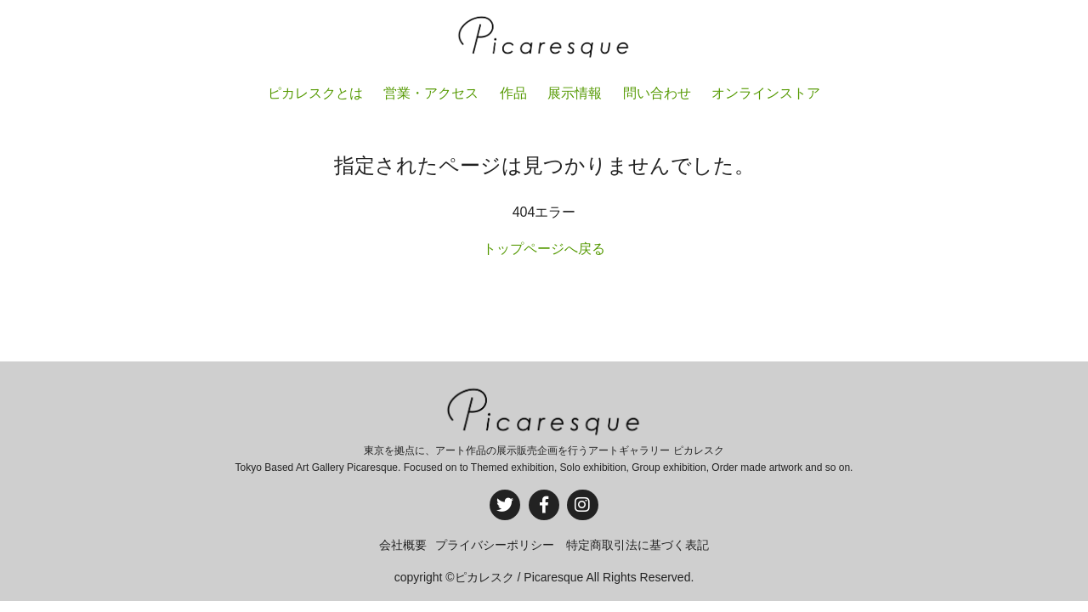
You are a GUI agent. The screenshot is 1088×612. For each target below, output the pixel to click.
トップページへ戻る (544, 248)
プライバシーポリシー (494, 545)
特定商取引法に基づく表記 (637, 545)
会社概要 (403, 545)
